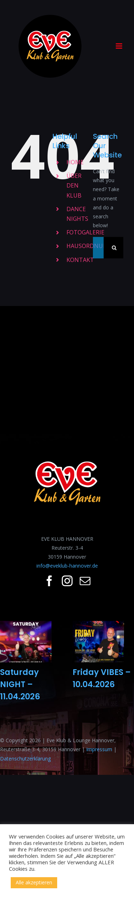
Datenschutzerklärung (25, 758)
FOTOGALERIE (85, 232)
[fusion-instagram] (67, 580)
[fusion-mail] (85, 580)
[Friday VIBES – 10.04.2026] (98, 641)
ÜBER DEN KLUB (73, 185)
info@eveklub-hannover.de (67, 565)
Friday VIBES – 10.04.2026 (102, 678)
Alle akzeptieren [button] (34, 882)
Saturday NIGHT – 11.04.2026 (20, 684)
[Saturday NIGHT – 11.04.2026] (25, 641)
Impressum (99, 749)
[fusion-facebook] (49, 580)
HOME (75, 162)
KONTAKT (80, 260)
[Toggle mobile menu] (119, 46)
